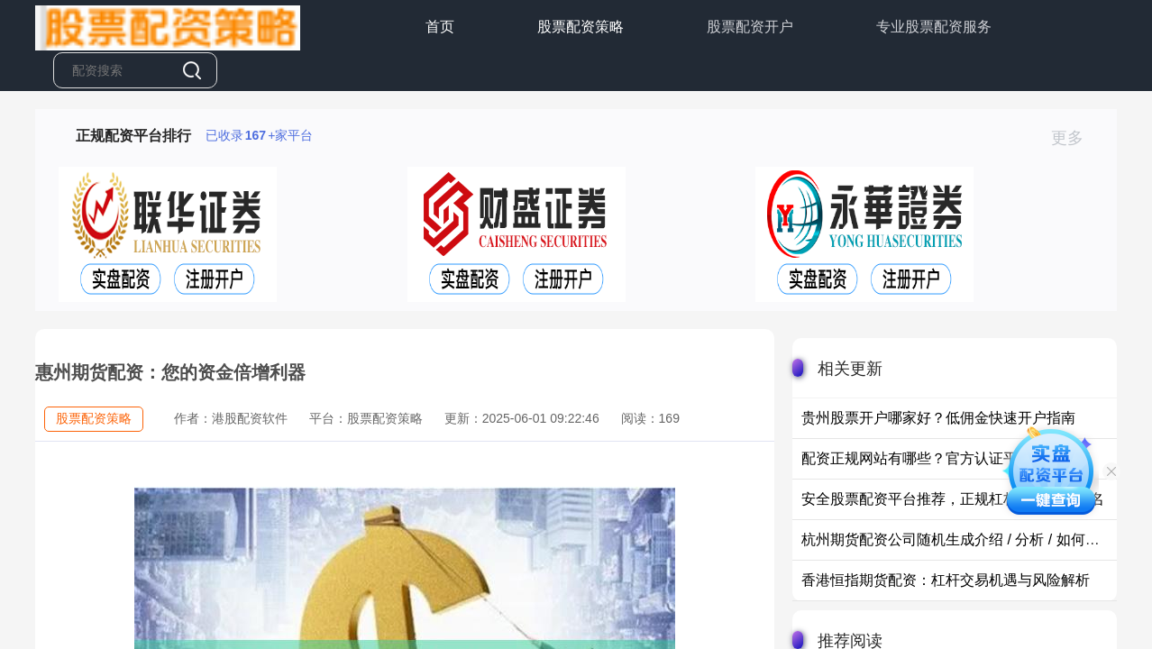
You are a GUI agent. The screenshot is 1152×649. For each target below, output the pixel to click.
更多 (1075, 138)
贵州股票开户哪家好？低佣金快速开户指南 (938, 417)
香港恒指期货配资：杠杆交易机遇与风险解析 (945, 580)
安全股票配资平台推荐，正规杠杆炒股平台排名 (952, 499)
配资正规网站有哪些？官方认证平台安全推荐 (945, 458)
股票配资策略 (580, 26)
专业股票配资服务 (934, 26)
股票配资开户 (750, 26)
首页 (439, 26)
